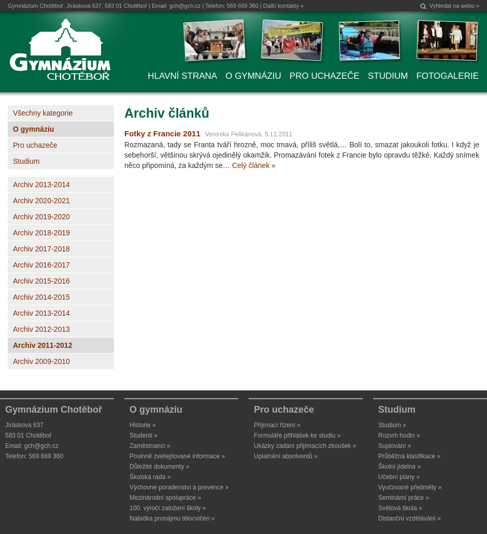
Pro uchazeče (35, 145)
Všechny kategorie (43, 113)
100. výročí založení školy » (168, 508)
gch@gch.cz (185, 6)
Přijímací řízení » (277, 425)
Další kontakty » (283, 6)
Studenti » (143, 435)
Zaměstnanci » (150, 445)
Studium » (392, 425)
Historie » (143, 425)
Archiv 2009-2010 (41, 361)
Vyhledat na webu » (454, 6)
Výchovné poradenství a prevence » (179, 487)
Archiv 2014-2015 (41, 297)
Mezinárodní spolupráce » (165, 497)
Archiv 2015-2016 (41, 281)
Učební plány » (399, 477)
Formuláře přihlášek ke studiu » (297, 435)
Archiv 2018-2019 (41, 233)
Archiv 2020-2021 (41, 200)
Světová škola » (400, 508)
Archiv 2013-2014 (41, 184)
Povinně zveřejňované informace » (177, 456)
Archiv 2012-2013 (41, 329)
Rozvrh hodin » (399, 435)
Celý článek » (254, 165)
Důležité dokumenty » (159, 466)
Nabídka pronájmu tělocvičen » (172, 518)
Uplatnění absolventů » (286, 456)
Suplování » (394, 445)
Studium (26, 161)
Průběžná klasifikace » (409, 456)
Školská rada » (150, 477)
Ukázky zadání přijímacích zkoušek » (305, 445)
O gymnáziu (33, 129)
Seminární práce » (403, 497)
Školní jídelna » (399, 466)
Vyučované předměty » (409, 487)
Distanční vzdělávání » (409, 518)
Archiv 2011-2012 (42, 345)
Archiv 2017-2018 (41, 249)
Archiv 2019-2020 (41, 217)
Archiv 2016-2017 (41, 265)
